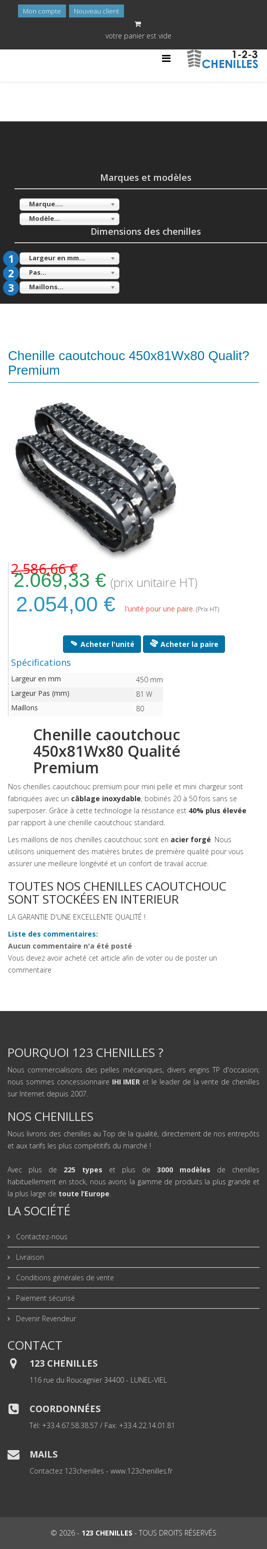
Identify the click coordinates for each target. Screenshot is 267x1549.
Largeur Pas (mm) (40, 693)
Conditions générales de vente (64, 1277)
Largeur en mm (36, 678)
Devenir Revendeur (45, 1318)
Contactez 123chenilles (67, 1471)
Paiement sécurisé (44, 1298)
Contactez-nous (41, 1236)
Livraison (29, 1257)
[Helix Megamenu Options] (166, 58)
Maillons (24, 707)
